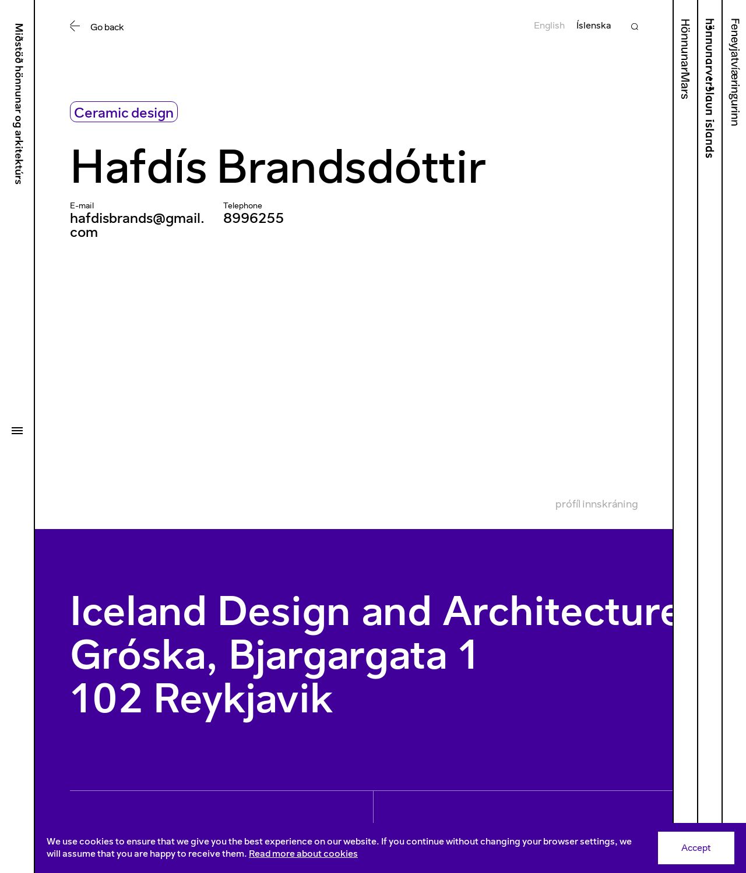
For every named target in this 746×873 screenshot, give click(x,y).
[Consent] (390, 848)
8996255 (253, 218)
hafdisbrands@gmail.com (137, 225)
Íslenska (593, 25)
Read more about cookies (303, 853)
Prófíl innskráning (596, 504)
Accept (696, 847)
